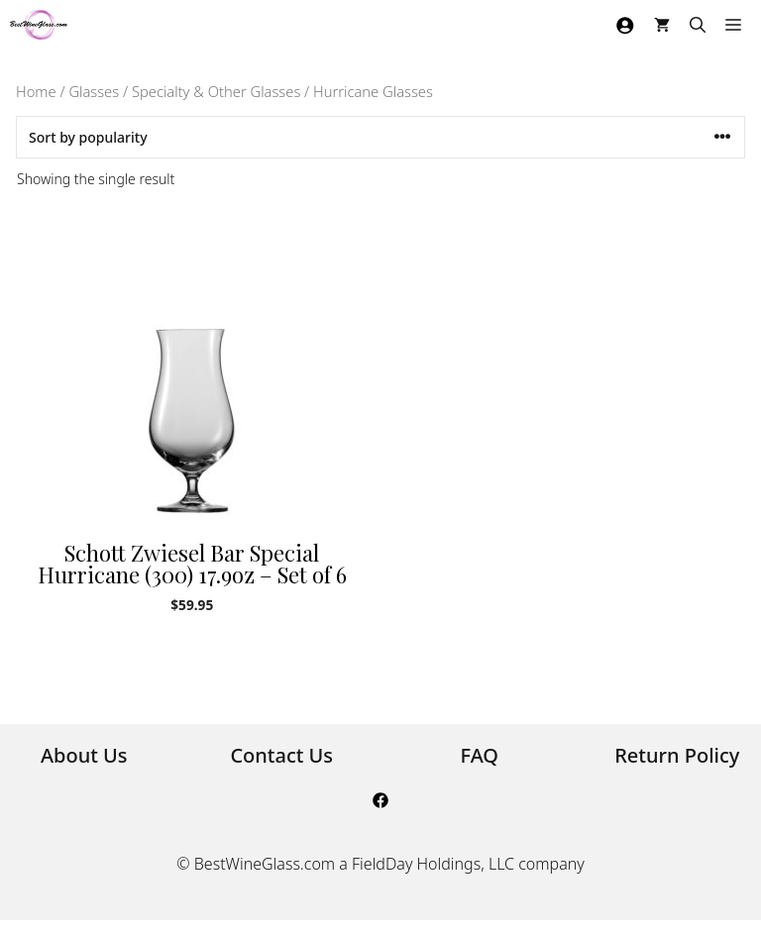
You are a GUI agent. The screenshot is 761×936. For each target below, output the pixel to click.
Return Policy (676, 755)
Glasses (93, 91)
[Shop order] (380, 137)
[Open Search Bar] (697, 25)
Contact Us (281, 755)
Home (36, 91)
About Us (84, 755)
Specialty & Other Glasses (216, 91)
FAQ (479, 755)
